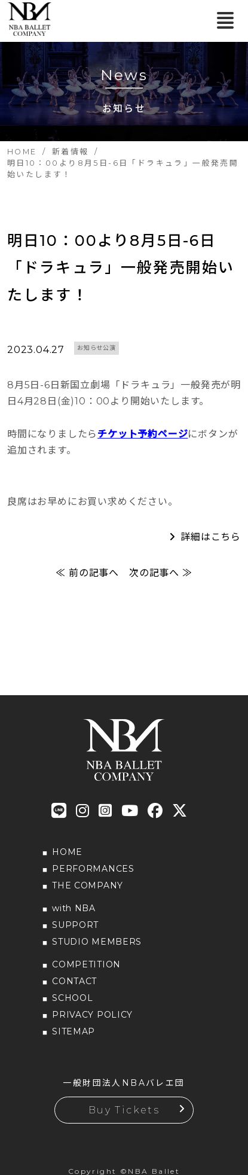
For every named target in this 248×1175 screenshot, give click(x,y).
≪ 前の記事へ (87, 573)
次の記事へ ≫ (160, 573)
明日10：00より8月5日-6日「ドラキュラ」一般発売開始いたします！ (120, 268)
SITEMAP (73, 1031)
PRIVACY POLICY (92, 1014)
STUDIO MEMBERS (97, 941)
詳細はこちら (210, 537)
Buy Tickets (124, 1110)
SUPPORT (75, 925)
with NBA (74, 908)
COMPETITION (86, 964)
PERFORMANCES (93, 868)
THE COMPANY (87, 885)
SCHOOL (72, 998)
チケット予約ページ (142, 434)
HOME (67, 852)
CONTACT (74, 981)
